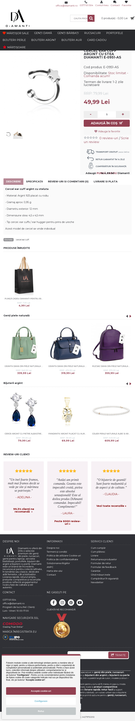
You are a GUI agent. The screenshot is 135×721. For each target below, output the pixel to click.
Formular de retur (101, 563)
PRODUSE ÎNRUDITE (16, 248)
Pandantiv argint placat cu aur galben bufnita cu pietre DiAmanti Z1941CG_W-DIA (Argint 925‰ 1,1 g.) (68, 433)
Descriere (13, 181)
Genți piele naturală (16, 315)
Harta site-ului (54, 570)
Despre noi (53, 547)
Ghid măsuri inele (100, 574)
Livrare (94, 555)
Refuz (41, 711)
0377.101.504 (9, 599)
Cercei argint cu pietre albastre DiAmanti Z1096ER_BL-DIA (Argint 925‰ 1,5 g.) (24, 433)
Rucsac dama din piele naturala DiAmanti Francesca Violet (111, 366)
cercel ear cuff (22, 239)
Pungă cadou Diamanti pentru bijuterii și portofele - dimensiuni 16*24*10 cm (24, 298)
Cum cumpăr (98, 547)
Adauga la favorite (109, 131)
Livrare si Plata (106, 181)
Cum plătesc (98, 551)
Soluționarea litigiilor (58, 563)
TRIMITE (118, 655)
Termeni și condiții (57, 551)
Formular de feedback (104, 567)
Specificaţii (34, 181)
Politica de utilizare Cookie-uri (64, 555)
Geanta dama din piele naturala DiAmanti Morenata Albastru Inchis (68, 366)
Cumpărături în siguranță (104, 578)
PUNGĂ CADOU (107, 173)
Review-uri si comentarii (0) (68, 181)
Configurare (41, 701)
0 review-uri (108, 138)
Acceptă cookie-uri (41, 691)
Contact (51, 574)
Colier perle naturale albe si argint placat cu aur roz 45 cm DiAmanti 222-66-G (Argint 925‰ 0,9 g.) (111, 433)
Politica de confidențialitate (62, 559)
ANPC (50, 567)
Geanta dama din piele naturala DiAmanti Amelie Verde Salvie (24, 366)
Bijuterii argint (13, 383)
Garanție (95, 570)
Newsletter (97, 582)
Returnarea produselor (104, 559)
